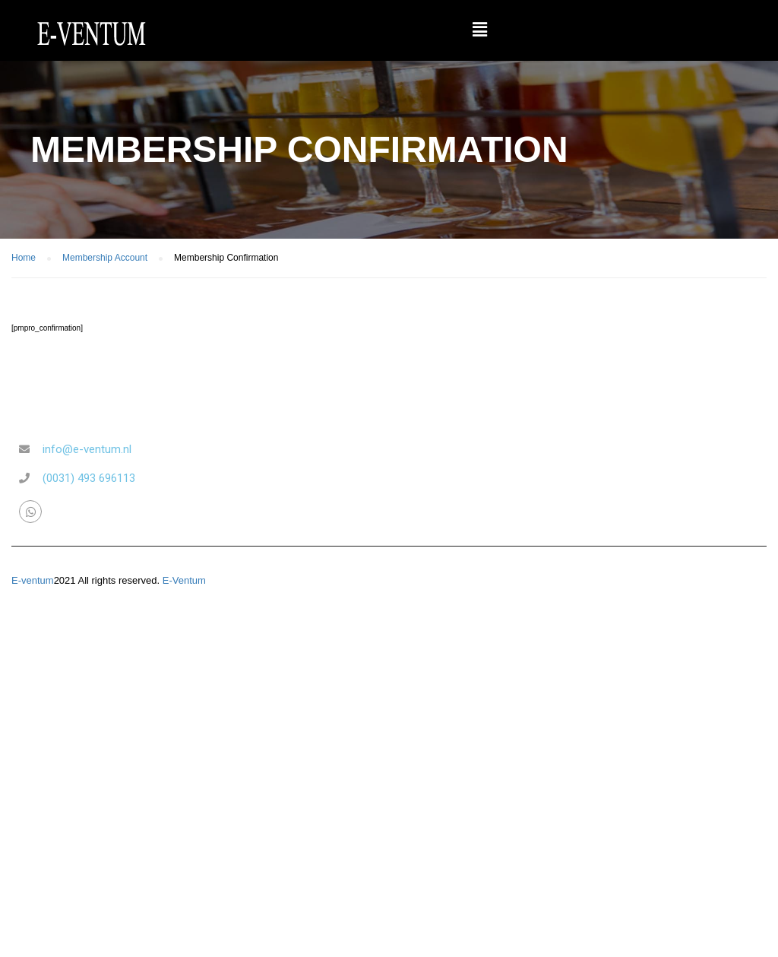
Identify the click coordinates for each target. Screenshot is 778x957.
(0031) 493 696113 (89, 478)
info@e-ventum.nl (87, 449)
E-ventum (32, 580)
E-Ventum (184, 580)
